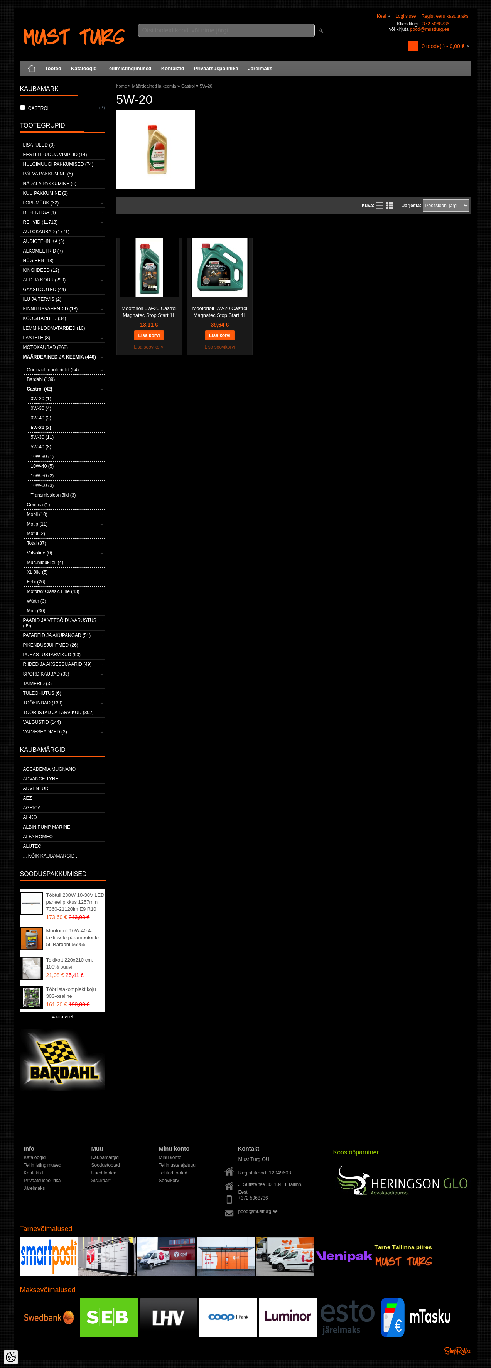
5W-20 (206, 86)
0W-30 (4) (41, 408)
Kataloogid (84, 68)
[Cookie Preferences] (11, 1357)
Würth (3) (36, 601)
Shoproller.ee (457, 1351)
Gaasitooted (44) (44, 289)
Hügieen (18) (38, 260)
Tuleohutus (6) (42, 693)
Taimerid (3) (37, 683)
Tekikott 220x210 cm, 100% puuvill (69, 963)
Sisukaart (101, 1180)
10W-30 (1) (42, 456)
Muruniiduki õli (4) (45, 562)
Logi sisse (405, 16)
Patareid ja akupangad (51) (57, 635)
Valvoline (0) (39, 553)
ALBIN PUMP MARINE (46, 827)
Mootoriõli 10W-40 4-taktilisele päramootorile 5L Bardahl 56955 (72, 937)
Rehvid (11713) (40, 222)
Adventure (37, 788)
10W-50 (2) (42, 475)
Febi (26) (36, 582)
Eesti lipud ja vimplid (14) (55, 154)
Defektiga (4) (39, 212)
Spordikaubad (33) (46, 674)
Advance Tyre (41, 779)
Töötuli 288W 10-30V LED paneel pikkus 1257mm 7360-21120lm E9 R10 (75, 902)
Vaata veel (62, 1016)
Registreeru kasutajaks (444, 16)
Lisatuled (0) (39, 145)
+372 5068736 (434, 24)
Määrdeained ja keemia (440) (59, 357)
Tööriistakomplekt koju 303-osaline (71, 992)
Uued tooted (103, 1173)
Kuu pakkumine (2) (45, 193)
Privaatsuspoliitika (216, 68)
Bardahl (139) (41, 379)
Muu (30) (36, 610)
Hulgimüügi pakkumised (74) (58, 164)
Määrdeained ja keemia (154, 86)
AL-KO (30, 817)
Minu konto (170, 1157)
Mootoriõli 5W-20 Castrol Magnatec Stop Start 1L (149, 311)
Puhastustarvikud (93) (52, 654)
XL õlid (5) (37, 572)
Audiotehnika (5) (43, 241)
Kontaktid (172, 68)
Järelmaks (260, 68)
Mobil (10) (37, 514)
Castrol (188, 86)
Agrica (32, 807)
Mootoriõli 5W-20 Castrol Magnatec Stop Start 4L (219, 311)
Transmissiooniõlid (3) (53, 495)
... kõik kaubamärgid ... (51, 856)
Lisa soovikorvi (149, 347)
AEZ (27, 798)
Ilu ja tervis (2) (42, 299)
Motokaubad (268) (45, 347)
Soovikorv (169, 1180)
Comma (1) (38, 504)
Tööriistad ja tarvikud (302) (58, 712)
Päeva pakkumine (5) (48, 174)
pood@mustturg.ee (429, 29)
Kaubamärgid (105, 1157)
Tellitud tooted (173, 1173)
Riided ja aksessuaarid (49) (57, 664)
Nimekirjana (379, 205)
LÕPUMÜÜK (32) (41, 203)
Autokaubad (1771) (46, 231)
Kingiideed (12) (41, 270)
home (121, 86)
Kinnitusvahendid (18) (50, 309)
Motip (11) (37, 524)
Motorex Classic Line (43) (53, 591)
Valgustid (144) (42, 722)
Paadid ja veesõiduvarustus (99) (59, 623)
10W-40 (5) (42, 466)
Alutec (32, 846)
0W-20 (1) (41, 398)
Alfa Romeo (38, 836)
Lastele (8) (37, 337)
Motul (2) (36, 533)
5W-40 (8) (41, 447)
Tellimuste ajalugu (177, 1165)
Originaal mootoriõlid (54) (53, 369)
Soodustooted (105, 1165)
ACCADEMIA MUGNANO (49, 769)
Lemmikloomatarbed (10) (54, 328)
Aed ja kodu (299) (44, 280)
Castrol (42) (39, 389)
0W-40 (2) (41, 418)
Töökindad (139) (43, 703)
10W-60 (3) (42, 485)
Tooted (53, 68)
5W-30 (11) (42, 437)
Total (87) (36, 543)
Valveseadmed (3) (45, 732)
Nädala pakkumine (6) (49, 183)
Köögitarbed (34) (44, 318)
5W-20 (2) (41, 427)
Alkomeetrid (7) (43, 251)
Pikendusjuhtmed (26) (50, 645)
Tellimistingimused (129, 68)
